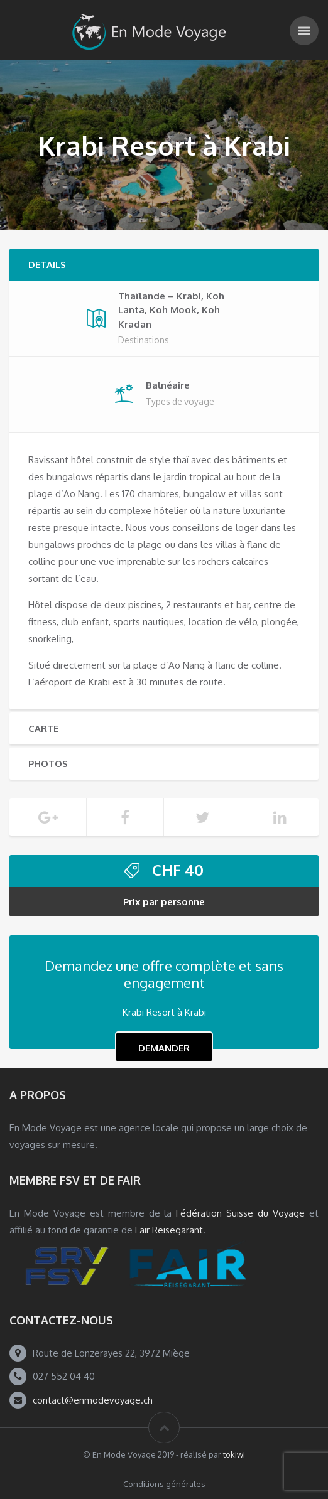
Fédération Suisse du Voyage (240, 1213)
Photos (48, 764)
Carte (43, 728)
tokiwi (234, 1454)
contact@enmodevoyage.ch (93, 1400)
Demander (164, 1048)
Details (47, 265)
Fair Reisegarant (169, 1230)
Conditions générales (164, 1484)
